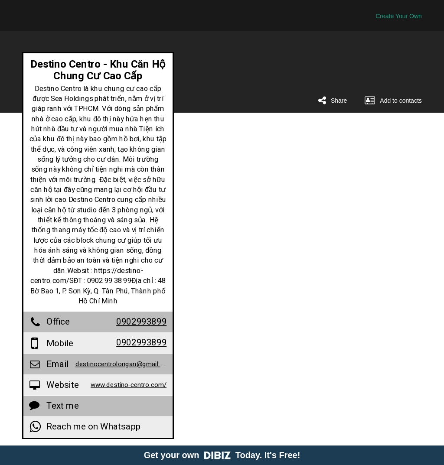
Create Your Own (398, 16)
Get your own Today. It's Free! (222, 455)
